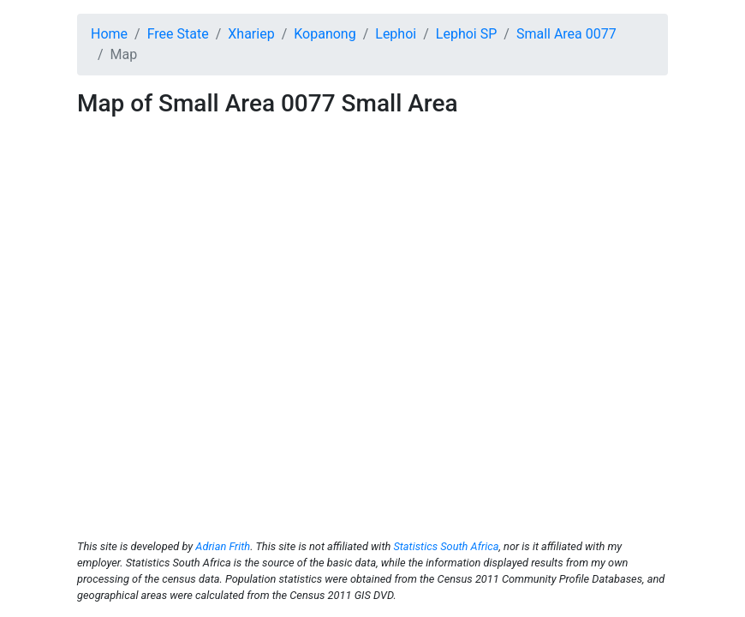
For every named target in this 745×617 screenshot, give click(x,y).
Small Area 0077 (566, 34)
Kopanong (324, 34)
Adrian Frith (222, 546)
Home (109, 34)
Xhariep (251, 34)
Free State (178, 34)
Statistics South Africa (445, 546)
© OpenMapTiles (483, 509)
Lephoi (395, 34)
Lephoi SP (466, 34)
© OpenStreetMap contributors (594, 509)
